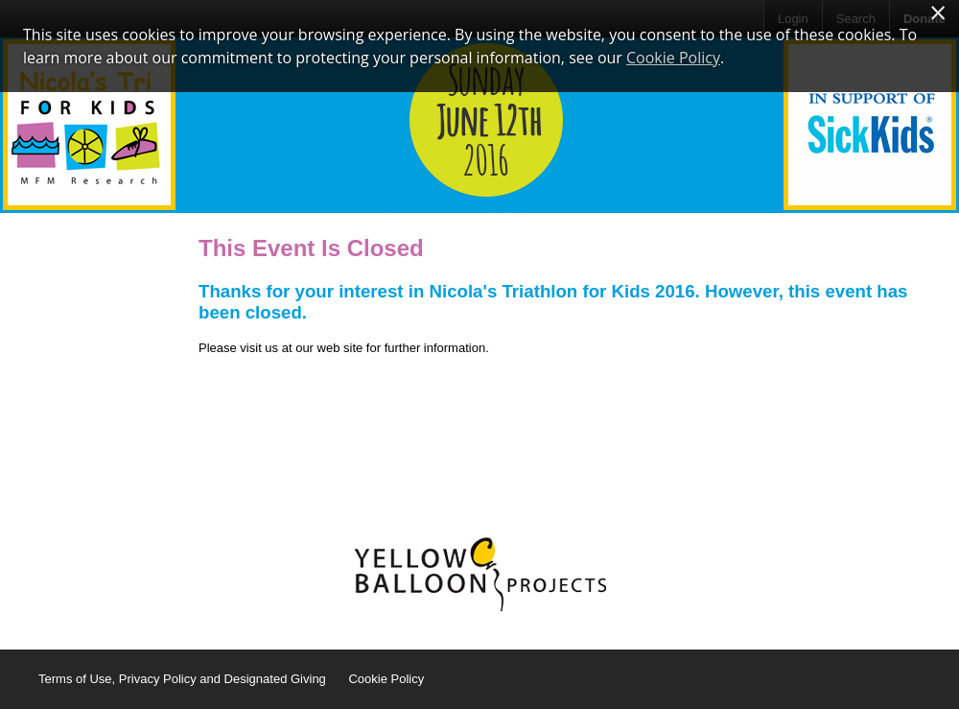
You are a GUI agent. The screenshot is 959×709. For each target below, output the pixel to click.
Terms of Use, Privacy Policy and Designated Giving (182, 679)
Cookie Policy (386, 679)
